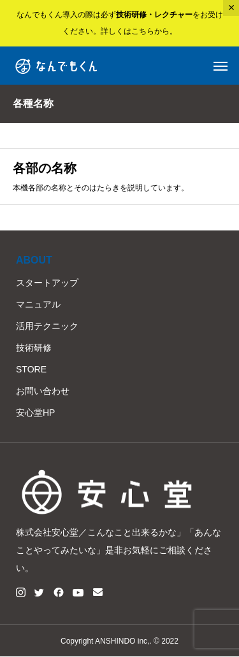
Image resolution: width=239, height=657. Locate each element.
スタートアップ (47, 283)
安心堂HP (35, 412)
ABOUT (34, 260)
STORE (31, 369)
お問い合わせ (42, 391)
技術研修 (34, 348)
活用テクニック (47, 326)
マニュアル (38, 304)
